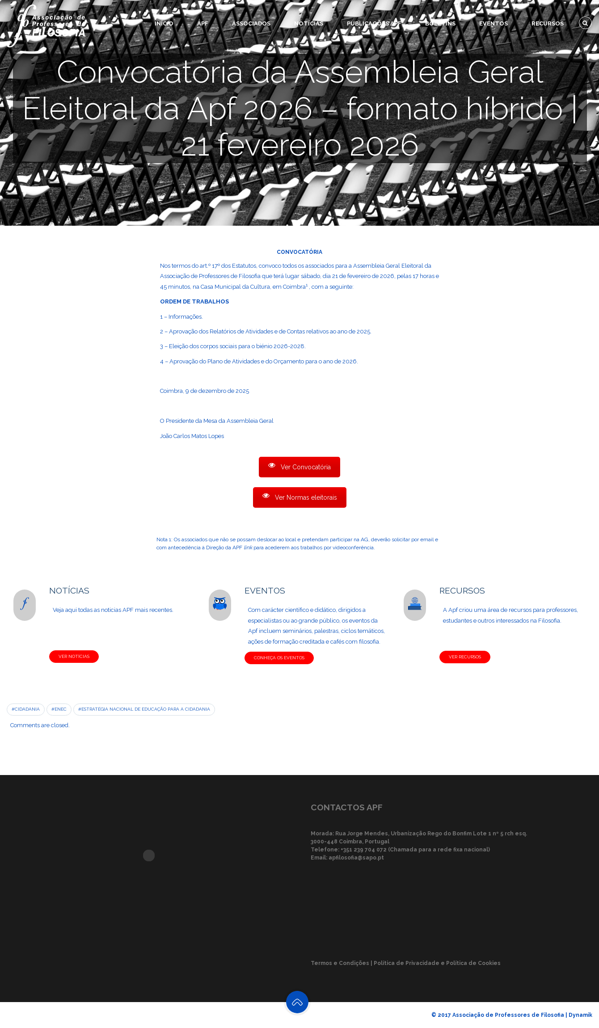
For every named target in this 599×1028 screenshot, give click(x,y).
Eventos (493, 23)
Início (164, 23)
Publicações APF (374, 23)
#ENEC (59, 709)
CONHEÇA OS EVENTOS (279, 657)
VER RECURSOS (465, 656)
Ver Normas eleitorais (299, 496)
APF (202, 23)
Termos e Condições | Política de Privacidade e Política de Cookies (406, 963)
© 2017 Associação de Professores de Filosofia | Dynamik (511, 1015)
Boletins (440, 23)
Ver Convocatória (299, 466)
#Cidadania (26, 709)
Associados (251, 23)
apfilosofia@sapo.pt (356, 858)
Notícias (308, 23)
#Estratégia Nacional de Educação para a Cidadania (144, 709)
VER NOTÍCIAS (74, 656)
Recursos (548, 23)
